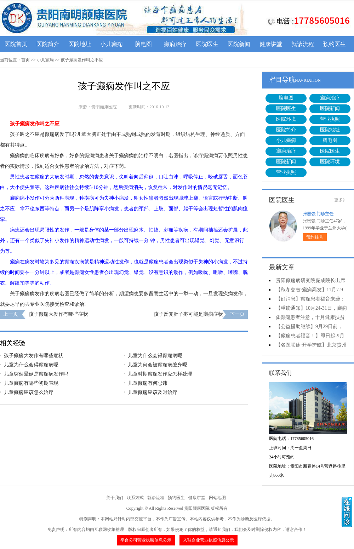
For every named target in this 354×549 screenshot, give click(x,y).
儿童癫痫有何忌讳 (147, 383)
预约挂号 (314, 237)
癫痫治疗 (175, 44)
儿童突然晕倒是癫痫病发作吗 (36, 374)
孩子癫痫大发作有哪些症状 (58, 314)
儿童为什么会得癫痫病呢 (155, 355)
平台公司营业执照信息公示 (145, 540)
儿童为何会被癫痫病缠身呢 (157, 364)
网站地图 (217, 497)
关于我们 (114, 497)
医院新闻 (239, 44)
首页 (25, 59)
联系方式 (135, 497)
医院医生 (207, 44)
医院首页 (16, 44)
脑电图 (143, 44)
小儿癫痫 (111, 44)
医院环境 (286, 119)
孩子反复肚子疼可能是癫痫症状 (188, 314)
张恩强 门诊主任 (318, 213)
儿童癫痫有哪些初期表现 (31, 383)
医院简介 (47, 44)
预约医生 (334, 44)
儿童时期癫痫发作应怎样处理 (160, 374)
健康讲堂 (270, 44)
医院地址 (79, 44)
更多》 (340, 200)
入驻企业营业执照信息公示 (208, 540)
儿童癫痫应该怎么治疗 (28, 392)
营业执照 (330, 119)
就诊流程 (302, 44)
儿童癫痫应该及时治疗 (152, 392)
